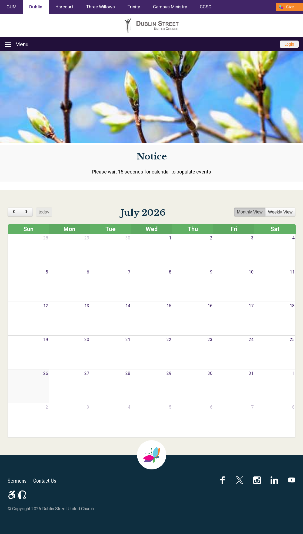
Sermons (17, 481)
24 (251, 339)
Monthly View (249, 212)
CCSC (205, 6)
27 (86, 373)
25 (292, 339)
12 (45, 305)
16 (210, 305)
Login (289, 44)
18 (292, 305)
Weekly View (280, 212)
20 (86, 339)
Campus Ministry (170, 6)
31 (251, 373)
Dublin (35, 6)
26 (45, 373)
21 (127, 339)
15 (169, 305)
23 (210, 339)
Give (290, 6)
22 (169, 339)
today (44, 212)
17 (251, 305)
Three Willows (100, 6)
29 (86, 238)
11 (292, 272)
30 (127, 238)
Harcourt (64, 6)
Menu (16, 44)
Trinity (134, 6)
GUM (11, 6)
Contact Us (44, 481)
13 (86, 305)
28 (45, 238)
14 (127, 305)
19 (45, 339)
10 (251, 272)
